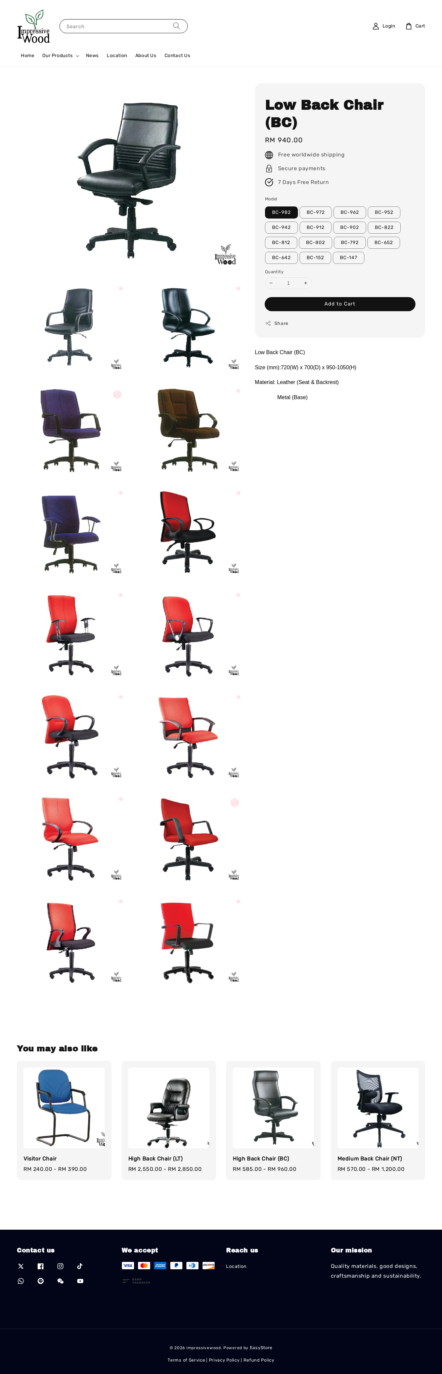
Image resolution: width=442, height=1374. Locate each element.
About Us (146, 55)
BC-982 (281, 212)
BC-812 (281, 242)
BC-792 (350, 242)
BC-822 (384, 227)
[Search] (176, 26)
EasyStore (261, 1347)
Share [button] (277, 323)
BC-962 (350, 212)
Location (117, 55)
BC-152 (315, 257)
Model (271, 198)
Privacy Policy (224, 1360)
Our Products (57, 55)
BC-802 (315, 242)
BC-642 (281, 257)
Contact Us (177, 55)
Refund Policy (259, 1360)
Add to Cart (339, 304)
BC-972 (316, 212)
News (92, 55)
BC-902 (349, 227)
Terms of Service (186, 1360)
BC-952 (384, 212)
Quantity (274, 271)
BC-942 (281, 227)
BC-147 (348, 257)
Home (27, 55)
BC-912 (315, 227)
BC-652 (383, 242)
